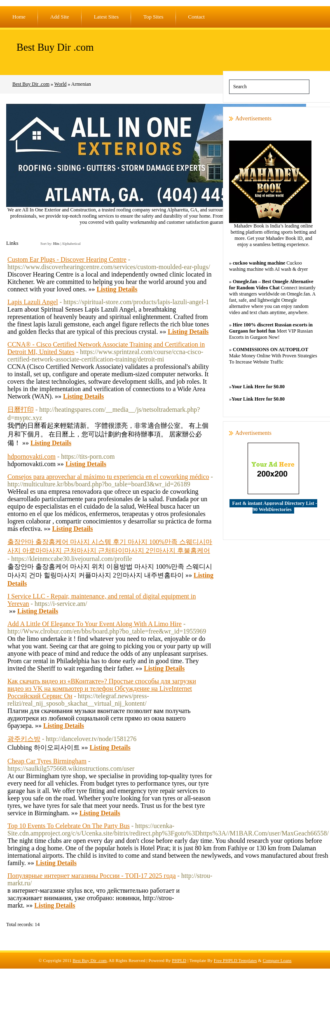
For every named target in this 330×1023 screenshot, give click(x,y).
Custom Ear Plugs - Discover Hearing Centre (66, 259)
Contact (196, 17)
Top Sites (153, 17)
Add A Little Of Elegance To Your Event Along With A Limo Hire (94, 623)
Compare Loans (277, 960)
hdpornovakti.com (31, 456)
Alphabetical (71, 244)
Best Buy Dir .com (55, 47)
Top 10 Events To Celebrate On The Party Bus (68, 825)
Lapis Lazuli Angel (32, 301)
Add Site (59, 17)
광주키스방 (23, 738)
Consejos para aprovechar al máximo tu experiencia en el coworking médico (108, 476)
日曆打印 (20, 409)
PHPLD (179, 960)
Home (19, 17)
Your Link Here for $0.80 (258, 386)
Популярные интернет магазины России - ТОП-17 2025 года (91, 875)
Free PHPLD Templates (235, 960)
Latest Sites (106, 17)
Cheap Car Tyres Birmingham (47, 761)
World (60, 84)
